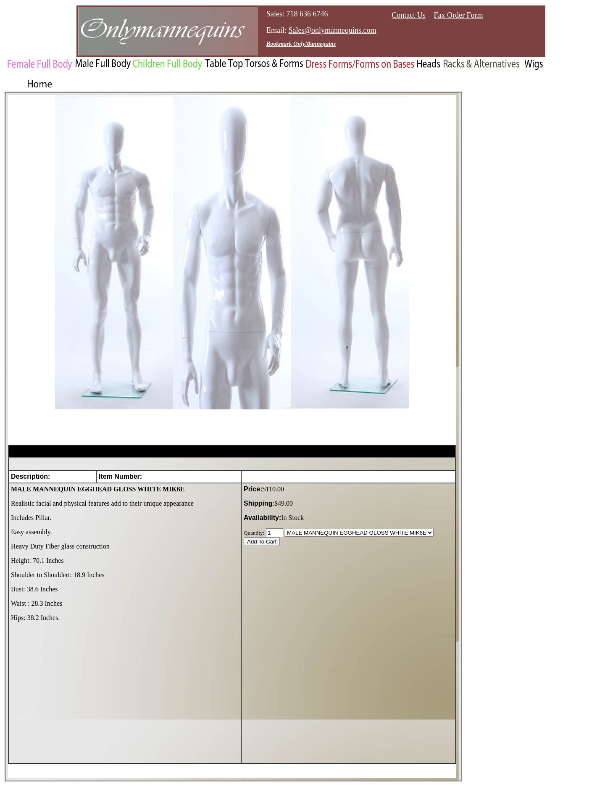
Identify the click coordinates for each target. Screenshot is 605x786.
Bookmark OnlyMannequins (301, 44)
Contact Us (409, 15)
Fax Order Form (458, 15)
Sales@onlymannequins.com (332, 30)
